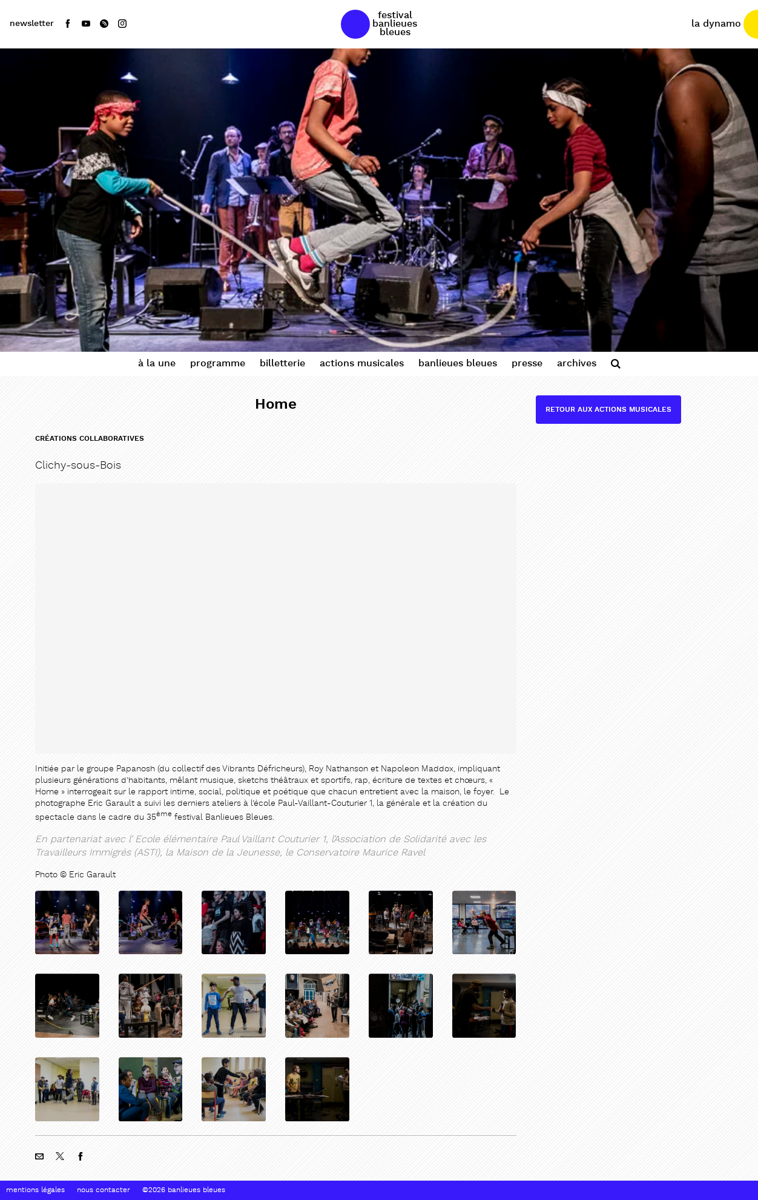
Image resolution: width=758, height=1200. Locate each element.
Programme (217, 363)
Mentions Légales (35, 1190)
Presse (527, 363)
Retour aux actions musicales (608, 409)
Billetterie (282, 363)
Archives (576, 363)
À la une (157, 363)
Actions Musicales (362, 363)
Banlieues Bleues (457, 363)
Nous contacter (103, 1190)
